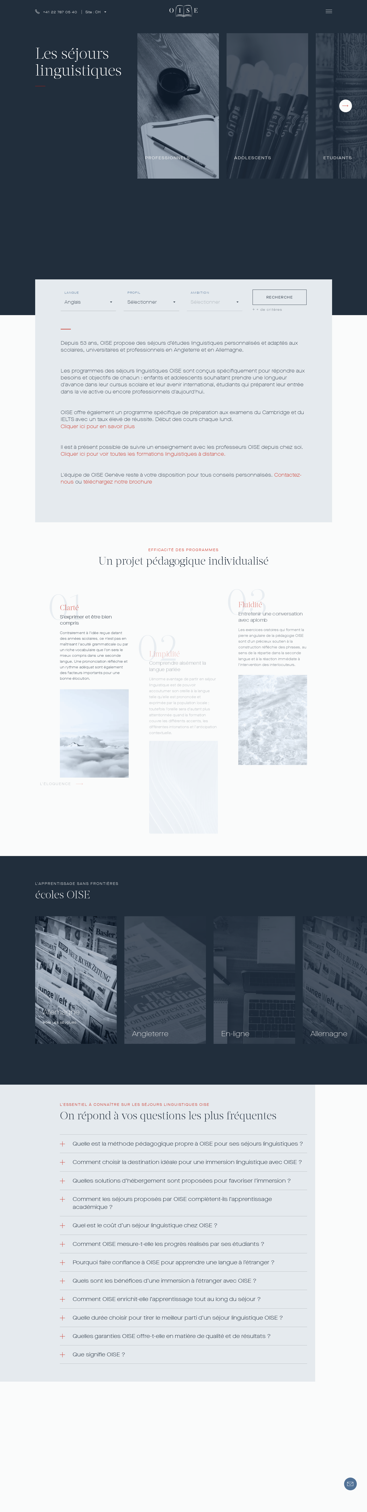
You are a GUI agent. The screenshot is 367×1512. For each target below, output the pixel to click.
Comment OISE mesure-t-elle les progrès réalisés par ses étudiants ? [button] (168, 1244)
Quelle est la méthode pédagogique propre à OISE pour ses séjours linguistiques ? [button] (188, 1143)
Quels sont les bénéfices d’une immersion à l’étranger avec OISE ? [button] (164, 1280)
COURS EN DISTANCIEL (64, 261)
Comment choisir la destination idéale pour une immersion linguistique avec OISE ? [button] (187, 1162)
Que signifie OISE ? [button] (99, 1354)
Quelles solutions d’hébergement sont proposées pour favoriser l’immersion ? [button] (182, 1180)
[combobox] (88, 303)
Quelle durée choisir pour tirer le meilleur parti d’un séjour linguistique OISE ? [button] (178, 1317)
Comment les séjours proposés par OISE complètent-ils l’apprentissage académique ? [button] (172, 1203)
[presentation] (345, 106)
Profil (133, 293)
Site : (93, 12)
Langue (71, 293)
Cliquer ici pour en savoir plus (98, 426)
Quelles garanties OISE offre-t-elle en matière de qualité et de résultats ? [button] (172, 1336)
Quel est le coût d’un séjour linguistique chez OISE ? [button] (145, 1225)
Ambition (200, 293)
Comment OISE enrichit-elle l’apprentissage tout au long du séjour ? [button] (167, 1299)
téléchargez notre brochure (117, 481)
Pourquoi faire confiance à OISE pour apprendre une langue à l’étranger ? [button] (173, 1262)
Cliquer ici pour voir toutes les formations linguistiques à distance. (143, 454)
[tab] (183, 1144)
